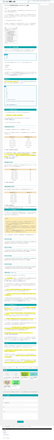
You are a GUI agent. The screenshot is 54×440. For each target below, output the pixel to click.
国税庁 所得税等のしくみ (10, 119)
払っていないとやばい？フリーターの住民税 (16, 339)
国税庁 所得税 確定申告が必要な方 (12, 334)
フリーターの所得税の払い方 (10, 41)
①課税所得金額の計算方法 (11, 32)
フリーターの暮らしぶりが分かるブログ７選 (16, 386)
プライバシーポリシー (6, 434)
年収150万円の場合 (10, 37)
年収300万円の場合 (10, 39)
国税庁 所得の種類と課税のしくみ (11, 104)
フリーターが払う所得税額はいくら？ (11, 35)
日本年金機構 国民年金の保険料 (15, 230)
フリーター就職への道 (9, 1)
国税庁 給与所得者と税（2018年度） (12, 149)
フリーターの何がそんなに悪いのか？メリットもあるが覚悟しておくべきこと (7, 378)
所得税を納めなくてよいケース (12, 40)
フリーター (6, 8)
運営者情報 (4, 430)
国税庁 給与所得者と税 (10, 182)
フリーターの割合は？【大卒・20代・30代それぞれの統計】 (24, 378)
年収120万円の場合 (10, 36)
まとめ (7, 42)
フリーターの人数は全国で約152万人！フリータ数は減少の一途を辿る (33, 378)
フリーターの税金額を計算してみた (19, 300)
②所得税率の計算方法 (10, 33)
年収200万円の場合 (10, 38)
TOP (6, 426)
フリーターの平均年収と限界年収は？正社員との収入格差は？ (16, 378)
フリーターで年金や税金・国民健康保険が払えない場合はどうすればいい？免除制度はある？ (7, 386)
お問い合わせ (5, 432)
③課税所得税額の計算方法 (11, 34)
